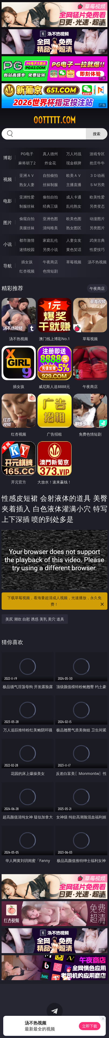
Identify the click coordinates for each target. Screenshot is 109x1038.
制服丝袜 (26, 206)
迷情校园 (26, 249)
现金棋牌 (73, 162)
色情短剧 (50, 271)
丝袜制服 (50, 184)
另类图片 (97, 227)
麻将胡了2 (27, 162)
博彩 (7, 158)
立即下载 (89, 1026)
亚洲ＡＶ (26, 175)
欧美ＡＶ (73, 175)
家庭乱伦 (50, 240)
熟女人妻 (26, 184)
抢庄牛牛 (97, 162)
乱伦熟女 (73, 206)
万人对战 (73, 153)
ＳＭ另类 (97, 184)
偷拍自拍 (50, 197)
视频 (7, 179)
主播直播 (73, 184)
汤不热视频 (97, 261)
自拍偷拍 (50, 175)
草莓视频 (73, 261)
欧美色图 (73, 218)
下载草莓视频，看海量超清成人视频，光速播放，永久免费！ (55, 601)
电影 (7, 201)
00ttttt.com (54, 120)
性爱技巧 (97, 249)
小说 (7, 244)
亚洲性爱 (26, 197)
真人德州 (50, 153)
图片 (7, 222)
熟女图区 (73, 227)
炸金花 (50, 162)
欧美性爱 (97, 197)
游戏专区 (97, 153)
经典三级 (50, 206)
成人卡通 (73, 197)
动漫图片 (97, 218)
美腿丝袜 (26, 227)
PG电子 (27, 153)
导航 (7, 266)
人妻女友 (73, 240)
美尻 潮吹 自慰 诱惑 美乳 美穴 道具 (34, 619)
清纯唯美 (50, 227)
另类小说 (50, 249)
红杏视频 (26, 271)
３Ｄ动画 (97, 175)
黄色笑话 (73, 249)
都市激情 (26, 240)
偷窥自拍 (26, 218)
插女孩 (27, 261)
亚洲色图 (50, 218)
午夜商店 (50, 261)
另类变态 (97, 206)
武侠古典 (97, 240)
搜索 (96, 133)
